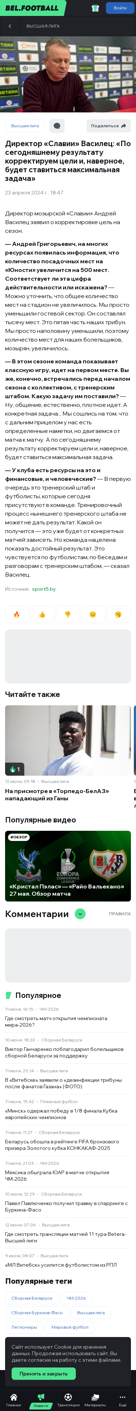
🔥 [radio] (17, 614)
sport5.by (44, 589)
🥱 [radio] (119, 614)
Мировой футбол (69, 1327)
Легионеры (24, 1327)
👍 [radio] (42, 614)
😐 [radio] (93, 614)
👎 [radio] (68, 614)
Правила (120, 913)
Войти (120, 8)
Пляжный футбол (59, 1101)
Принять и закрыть (44, 1373)
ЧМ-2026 (49, 1009)
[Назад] (10, 26)
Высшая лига (43, 26)
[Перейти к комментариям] (57, 126)
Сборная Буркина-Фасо (37, 1312)
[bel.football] (33, 8)
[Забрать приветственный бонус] (95, 8)
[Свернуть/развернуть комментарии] (80, 913)
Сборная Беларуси (61, 1040)
